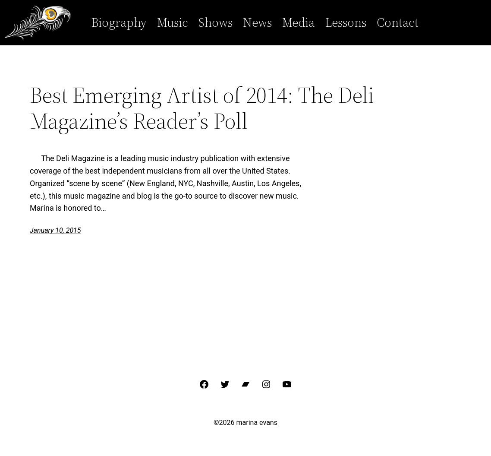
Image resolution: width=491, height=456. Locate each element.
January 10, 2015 (55, 230)
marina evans (256, 422)
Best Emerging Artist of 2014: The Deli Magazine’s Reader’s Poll (202, 108)
